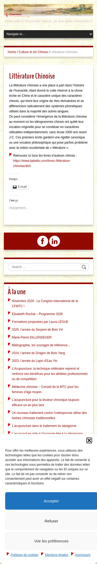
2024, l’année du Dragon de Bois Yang (38, 353)
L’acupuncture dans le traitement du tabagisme (44, 426)
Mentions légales (56, 555)
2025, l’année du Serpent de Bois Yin (37, 329)
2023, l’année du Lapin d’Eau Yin (34, 361)
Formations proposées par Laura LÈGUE (40, 322)
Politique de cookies (24, 555)
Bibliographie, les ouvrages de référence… (41, 345)
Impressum (82, 555)
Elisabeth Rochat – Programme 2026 (37, 314)
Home (12, 52)
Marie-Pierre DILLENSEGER (31, 337)
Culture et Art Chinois (33, 52)
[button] (89, 440)
